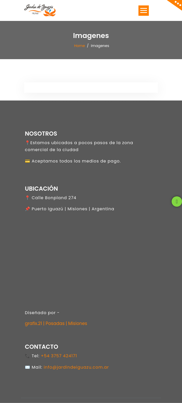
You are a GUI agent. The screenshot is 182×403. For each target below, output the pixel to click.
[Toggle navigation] (143, 10)
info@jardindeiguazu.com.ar (76, 367)
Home (79, 45)
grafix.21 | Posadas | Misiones (56, 323)
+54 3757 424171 (59, 356)
